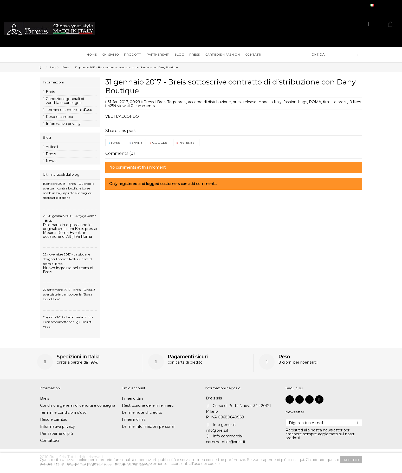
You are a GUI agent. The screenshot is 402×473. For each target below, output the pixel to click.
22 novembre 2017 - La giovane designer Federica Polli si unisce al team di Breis (67, 259)
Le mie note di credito (142, 413)
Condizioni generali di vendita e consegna (65, 101)
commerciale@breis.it (225, 441)
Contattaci (49, 441)
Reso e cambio (59, 117)
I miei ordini (132, 398)
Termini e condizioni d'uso (69, 110)
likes (354, 102)
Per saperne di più (56, 434)
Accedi (369, 24)
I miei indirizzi (134, 420)
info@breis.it (217, 430)
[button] (110, 54)
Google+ (159, 142)
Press (149, 102)
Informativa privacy (63, 124)
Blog (47, 137)
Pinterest (186, 142)
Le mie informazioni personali (148, 427)
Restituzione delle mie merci (148, 406)
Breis (50, 92)
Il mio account (133, 388)
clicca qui (296, 459)
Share (135, 142)
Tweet (115, 142)
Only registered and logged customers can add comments (162, 183)
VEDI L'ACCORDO (122, 116)
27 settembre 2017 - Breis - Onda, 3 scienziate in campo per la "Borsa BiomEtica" (69, 294)
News (51, 161)
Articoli (52, 147)
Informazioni (53, 82)
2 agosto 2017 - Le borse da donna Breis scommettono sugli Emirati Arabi (68, 322)
